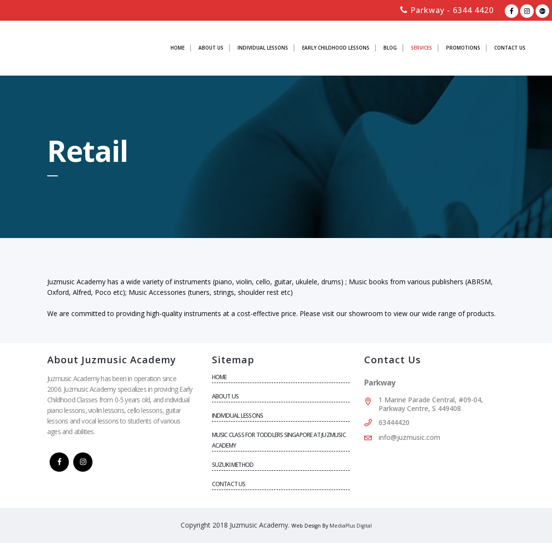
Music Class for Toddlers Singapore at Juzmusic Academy (279, 440)
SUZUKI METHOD (233, 465)
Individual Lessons (237, 415)
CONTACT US (229, 484)
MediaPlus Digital (350, 525)
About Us (225, 396)
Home (219, 377)
